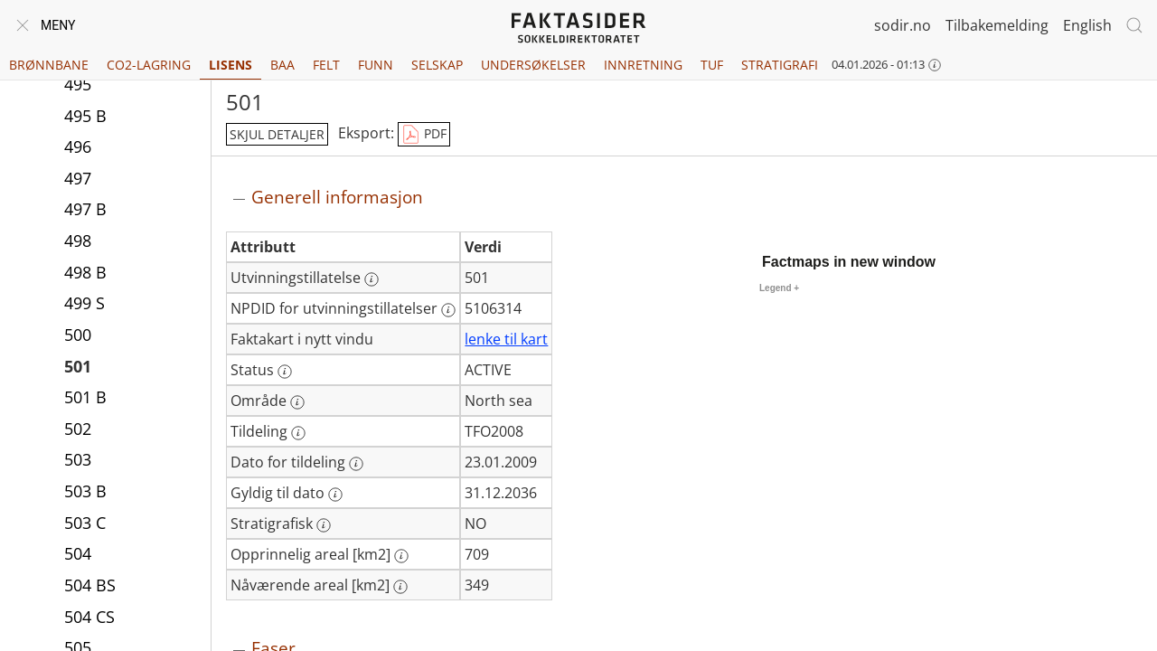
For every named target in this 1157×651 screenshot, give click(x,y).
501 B (85, 397)
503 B (85, 491)
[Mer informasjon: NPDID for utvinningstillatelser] (448, 310)
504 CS (89, 616)
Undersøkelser (533, 64)
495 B (85, 116)
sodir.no (902, 25)
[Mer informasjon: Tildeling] (298, 433)
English (1087, 25)
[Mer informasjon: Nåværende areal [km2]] (400, 587)
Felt (326, 64)
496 (77, 146)
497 (77, 178)
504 (77, 553)
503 (77, 459)
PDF (424, 135)
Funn (375, 64)
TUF (712, 64)
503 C (85, 522)
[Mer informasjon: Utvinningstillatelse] (371, 279)
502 (77, 428)
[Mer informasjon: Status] (284, 371)
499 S (84, 303)
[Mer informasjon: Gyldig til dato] (335, 494)
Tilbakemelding (997, 25)
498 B (85, 272)
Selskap (437, 64)
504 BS (90, 585)
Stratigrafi (779, 64)
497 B (85, 209)
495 (77, 84)
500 (77, 334)
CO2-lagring (149, 64)
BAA (282, 64)
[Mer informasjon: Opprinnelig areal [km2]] (401, 556)
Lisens (230, 64)
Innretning (643, 64)
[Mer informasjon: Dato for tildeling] (356, 464)
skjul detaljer (277, 134)
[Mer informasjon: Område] (297, 402)
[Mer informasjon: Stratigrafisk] (323, 525)
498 (77, 240)
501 (77, 366)
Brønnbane (49, 64)
